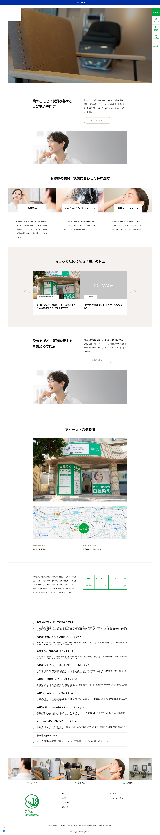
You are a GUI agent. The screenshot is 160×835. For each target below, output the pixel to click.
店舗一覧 (65, 807)
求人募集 (113, 793)
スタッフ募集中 (80, 2)
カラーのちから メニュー (98, 120)
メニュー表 (65, 802)
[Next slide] (133, 292)
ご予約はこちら (98, 360)
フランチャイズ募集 (116, 798)
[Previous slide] (26, 292)
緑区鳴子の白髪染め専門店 (47, 296)
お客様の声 (65, 798)
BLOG (64, 793)
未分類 (91, 296)
